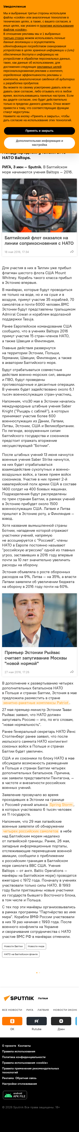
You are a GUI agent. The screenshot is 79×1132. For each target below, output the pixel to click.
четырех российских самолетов (30, 831)
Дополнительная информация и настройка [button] (39, 143)
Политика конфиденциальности (24, 1057)
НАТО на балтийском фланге (20, 954)
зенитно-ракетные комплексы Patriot (35, 702)
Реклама (8, 1078)
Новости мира (36, 946)
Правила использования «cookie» (25, 1063)
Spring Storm (61, 804)
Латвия (43, 1010)
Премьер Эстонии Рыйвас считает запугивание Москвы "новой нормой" (36, 658)
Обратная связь (25, 1078)
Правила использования (18, 1051)
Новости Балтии (13, 946)
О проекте (9, 1046)
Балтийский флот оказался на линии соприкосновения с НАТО (39, 240)
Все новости (12, 1010)
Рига (29, 1010)
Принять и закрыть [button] (39, 130)
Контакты (24, 1046)
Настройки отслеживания (19, 1084)
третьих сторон (13, 38)
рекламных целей (49, 66)
